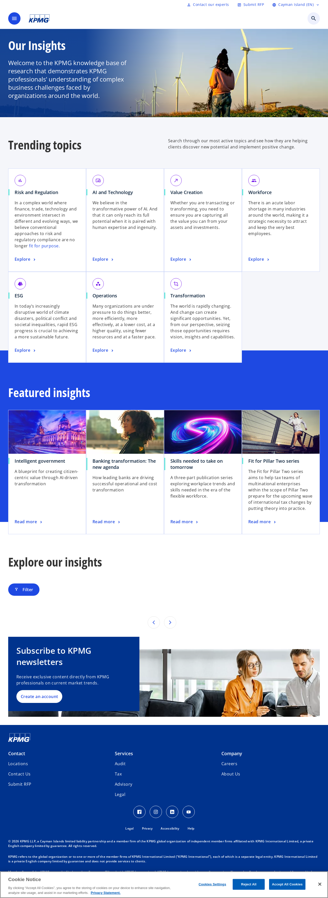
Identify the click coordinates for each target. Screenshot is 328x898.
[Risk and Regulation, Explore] (26, 259)
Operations (105, 295)
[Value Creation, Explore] (181, 259)
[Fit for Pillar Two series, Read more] (262, 522)
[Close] (319, 884)
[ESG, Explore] (26, 350)
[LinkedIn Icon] (172, 812)
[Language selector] (296, 4)
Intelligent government (40, 461)
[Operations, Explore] (104, 350)
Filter (23, 589)
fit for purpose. (44, 246)
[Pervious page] (154, 622)
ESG (19, 295)
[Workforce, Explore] (259, 259)
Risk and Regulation (36, 192)
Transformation (187, 295)
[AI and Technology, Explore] (104, 259)
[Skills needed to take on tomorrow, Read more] (184, 522)
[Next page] (170, 622)
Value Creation (186, 192)
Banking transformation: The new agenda (124, 464)
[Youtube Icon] (188, 812)
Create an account (39, 696)
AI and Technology (113, 192)
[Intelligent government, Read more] (29, 522)
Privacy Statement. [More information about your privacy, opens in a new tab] (105, 893)
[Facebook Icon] (139, 812)
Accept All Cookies (287, 884)
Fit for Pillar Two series (273, 461)
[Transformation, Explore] (181, 350)
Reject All (249, 884)
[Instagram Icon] (156, 812)
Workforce (260, 192)
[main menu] (14, 18)
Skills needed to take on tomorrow (196, 464)
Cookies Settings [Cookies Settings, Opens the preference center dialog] (212, 884)
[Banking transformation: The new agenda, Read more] (107, 522)
